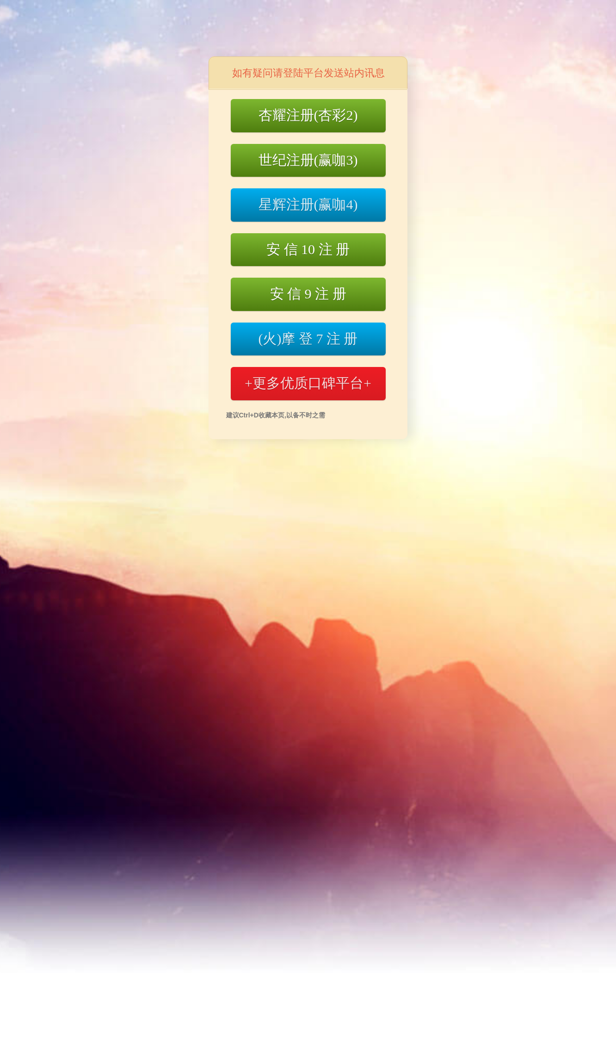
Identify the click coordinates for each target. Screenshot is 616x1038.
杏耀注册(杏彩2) (308, 115)
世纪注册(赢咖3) (308, 160)
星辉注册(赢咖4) (308, 204)
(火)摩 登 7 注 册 (308, 338)
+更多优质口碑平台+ (308, 383)
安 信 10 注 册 (308, 249)
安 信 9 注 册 (308, 293)
